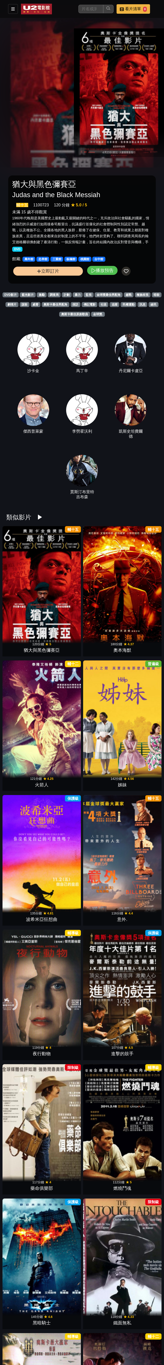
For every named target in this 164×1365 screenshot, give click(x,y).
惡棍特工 (140, 899)
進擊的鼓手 (140, 643)
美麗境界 (63, 1027)
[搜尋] (90, 9)
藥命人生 (140, 1027)
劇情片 (11, 304)
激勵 (42, 295)
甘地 (101, 1027)
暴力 (78, 295)
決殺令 (62, 899)
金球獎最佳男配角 (109, 295)
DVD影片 (10, 295)
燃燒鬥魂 (63, 707)
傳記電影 (90, 304)
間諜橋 (101, 1090)
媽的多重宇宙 (24, 1282)
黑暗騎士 (101, 707)
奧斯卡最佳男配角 (55, 304)
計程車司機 (101, 1154)
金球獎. (98, 314)
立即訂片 (48, 271)
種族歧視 (143, 295)
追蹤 (115, 304)
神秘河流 (63, 963)
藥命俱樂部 (24, 707)
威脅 (35, 304)
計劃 (67, 295)
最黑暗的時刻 (24, 835)
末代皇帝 (63, 1346)
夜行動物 (101, 643)
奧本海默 (63, 579)
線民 (154, 304)
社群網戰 (101, 899)
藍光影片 (28, 295)
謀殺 (24, 304)
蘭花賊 (101, 963)
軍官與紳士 (24, 963)
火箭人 (101, 579)
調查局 (54, 295)
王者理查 (63, 1154)
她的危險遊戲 (62, 835)
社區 (104, 304)
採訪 (75, 304)
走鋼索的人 (140, 1090)
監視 (89, 295)
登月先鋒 (140, 771)
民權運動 (129, 304)
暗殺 (157, 295)
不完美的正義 (24, 1154)
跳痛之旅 (24, 1218)
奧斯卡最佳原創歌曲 (74, 314)
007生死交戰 (62, 1282)
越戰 (129, 295)
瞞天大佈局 (140, 835)
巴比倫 (140, 1218)
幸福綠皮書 (101, 771)
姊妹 (139, 579)
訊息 (143, 304)
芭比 (101, 1218)
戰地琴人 (24, 771)
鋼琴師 (140, 1282)
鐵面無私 (140, 707)
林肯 (24, 899)
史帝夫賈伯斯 (101, 835)
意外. (63, 643)
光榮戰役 (24, 1027)
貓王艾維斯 (62, 771)
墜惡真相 (63, 1218)
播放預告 (102, 270)
